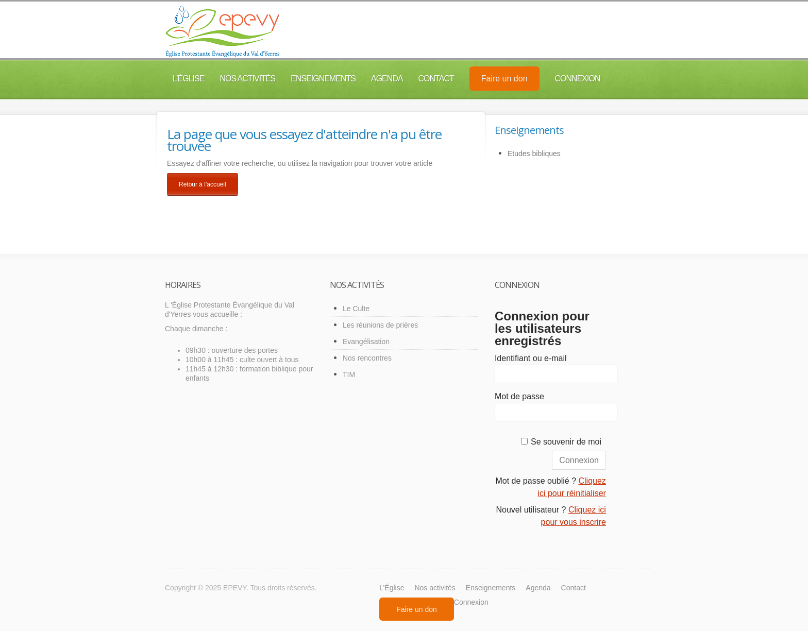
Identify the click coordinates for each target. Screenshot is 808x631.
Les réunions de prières (380, 325)
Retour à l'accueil (202, 184)
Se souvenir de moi (566, 441)
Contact (436, 78)
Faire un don (504, 78)
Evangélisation (366, 341)
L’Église (188, 78)
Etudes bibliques (534, 153)
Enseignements (323, 78)
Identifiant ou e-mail (531, 358)
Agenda (387, 78)
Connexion (577, 78)
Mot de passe (519, 396)
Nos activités (247, 78)
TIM (349, 374)
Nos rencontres (367, 358)
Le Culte (356, 308)
